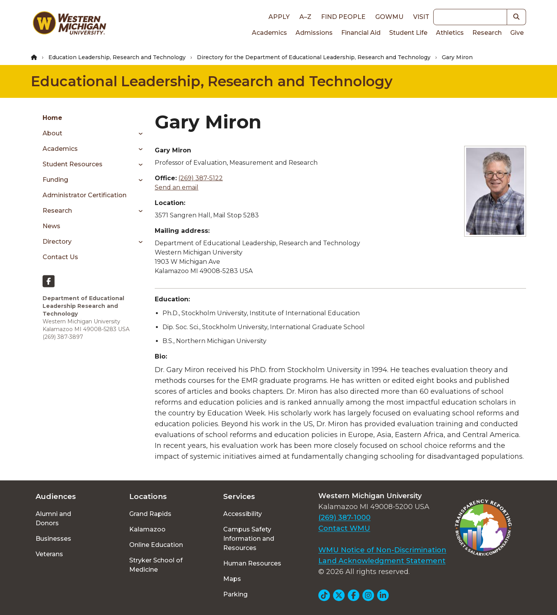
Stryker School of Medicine (156, 565)
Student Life (408, 32)
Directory (57, 241)
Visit (421, 16)
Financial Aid (361, 32)
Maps (232, 579)
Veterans (49, 554)
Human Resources (252, 563)
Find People (343, 16)
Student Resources (73, 164)
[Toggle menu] (138, 133)
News (51, 226)
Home (52, 117)
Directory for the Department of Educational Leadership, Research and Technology (314, 57)
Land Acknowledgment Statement (382, 561)
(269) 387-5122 (200, 178)
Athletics (450, 32)
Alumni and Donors (53, 518)
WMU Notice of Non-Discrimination (382, 550)
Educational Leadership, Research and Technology (212, 81)
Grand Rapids (150, 514)
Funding (55, 179)
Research (487, 32)
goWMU (389, 16)
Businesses (53, 538)
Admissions (314, 32)
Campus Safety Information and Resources (248, 539)
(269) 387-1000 (344, 517)
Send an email (176, 187)
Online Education (156, 544)
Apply (279, 16)
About (52, 133)
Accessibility (242, 514)
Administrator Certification (84, 195)
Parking (235, 594)
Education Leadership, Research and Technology (117, 57)
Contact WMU (344, 528)
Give (517, 32)
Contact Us (60, 257)
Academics (269, 32)
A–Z (305, 16)
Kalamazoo (147, 529)
